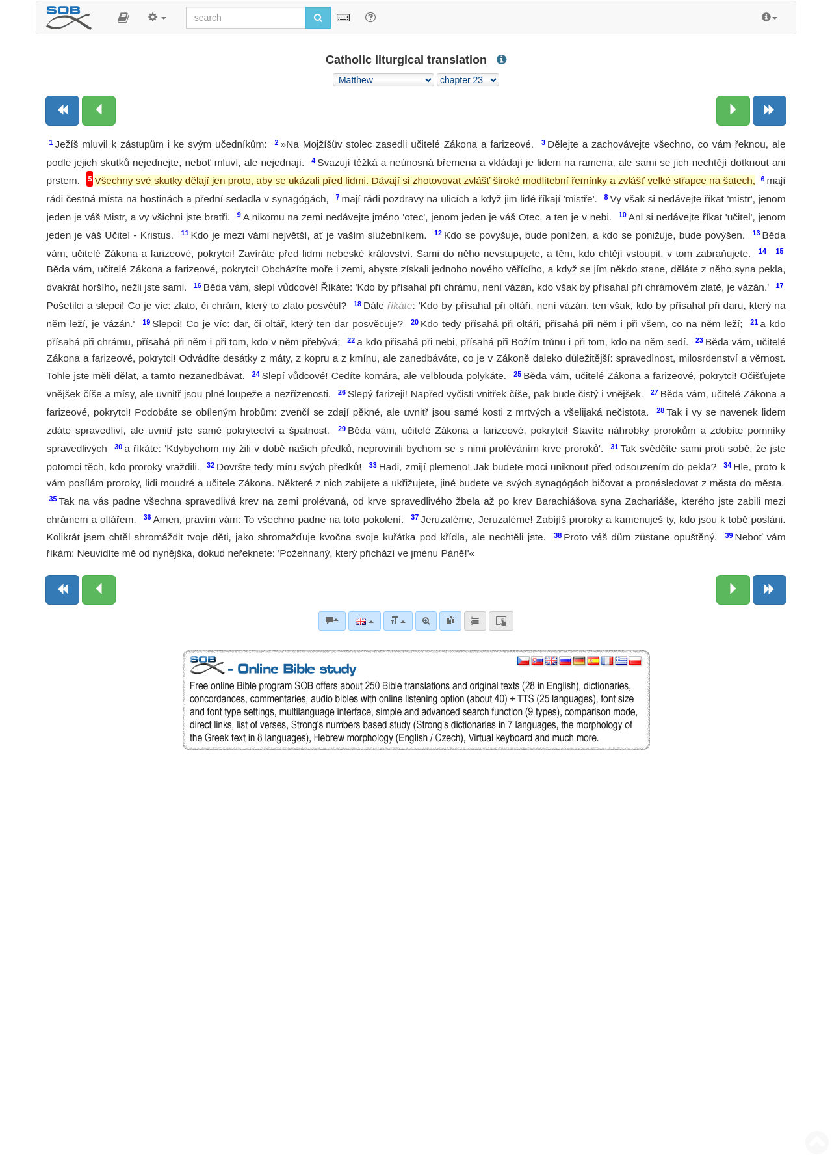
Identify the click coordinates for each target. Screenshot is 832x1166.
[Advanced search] (426, 621)
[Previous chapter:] (99, 111)
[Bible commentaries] (332, 621)
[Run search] (318, 18)
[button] (123, 17)
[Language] (364, 621)
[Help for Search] (370, 17)
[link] (450, 621)
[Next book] (769, 111)
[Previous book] (62, 111)
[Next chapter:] (733, 111)
